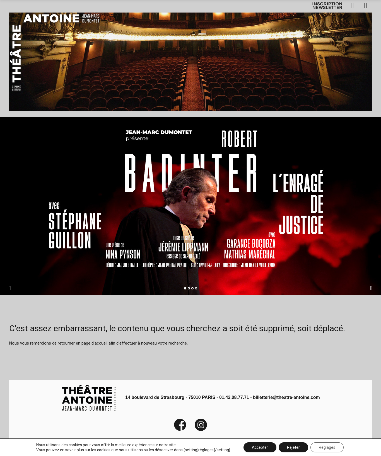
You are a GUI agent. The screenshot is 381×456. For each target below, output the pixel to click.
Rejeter (293, 447)
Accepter (260, 447)
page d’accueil (94, 343)
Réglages (327, 447)
